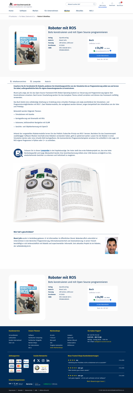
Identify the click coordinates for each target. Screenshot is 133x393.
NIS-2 (30, 348)
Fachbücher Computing (35, 338)
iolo (51, 343)
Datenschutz (28, 390)
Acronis (52, 335)
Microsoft (53, 340)
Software (31, 335)
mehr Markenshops (56, 347)
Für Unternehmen (33, 345)
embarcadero (71, 343)
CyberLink (70, 338)
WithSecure (70, 345)
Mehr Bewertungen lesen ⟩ (96, 381)
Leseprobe (35, 82)
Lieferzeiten (12, 338)
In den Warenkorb (103, 55)
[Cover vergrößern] (27, 48)
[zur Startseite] (20, 5)
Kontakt (20, 390)
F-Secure (52, 338)
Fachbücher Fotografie (35, 340)
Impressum (12, 390)
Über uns (11, 343)
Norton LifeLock (72, 340)
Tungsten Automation (56, 345)
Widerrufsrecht (44, 390)
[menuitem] (14, 16)
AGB (36, 390)
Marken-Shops (32, 343)
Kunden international (15, 340)
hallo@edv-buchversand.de (102, 341)
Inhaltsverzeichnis (18, 82)
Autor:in (48, 82)
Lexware (69, 335)
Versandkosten (13, 335)
